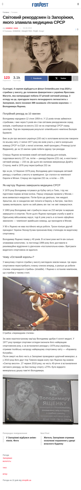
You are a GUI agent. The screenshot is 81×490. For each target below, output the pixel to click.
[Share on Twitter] (60, 78)
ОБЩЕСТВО (26, 31)
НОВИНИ (16, 31)
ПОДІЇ (35, 31)
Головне (14, 12)
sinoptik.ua (26, 480)
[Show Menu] (2, 4)
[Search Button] (78, 4)
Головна (6, 12)
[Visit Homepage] (40, 4)
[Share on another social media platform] (75, 78)
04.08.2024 (27, 28)
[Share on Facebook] (36, 78)
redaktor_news (12, 28)
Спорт (41, 31)
